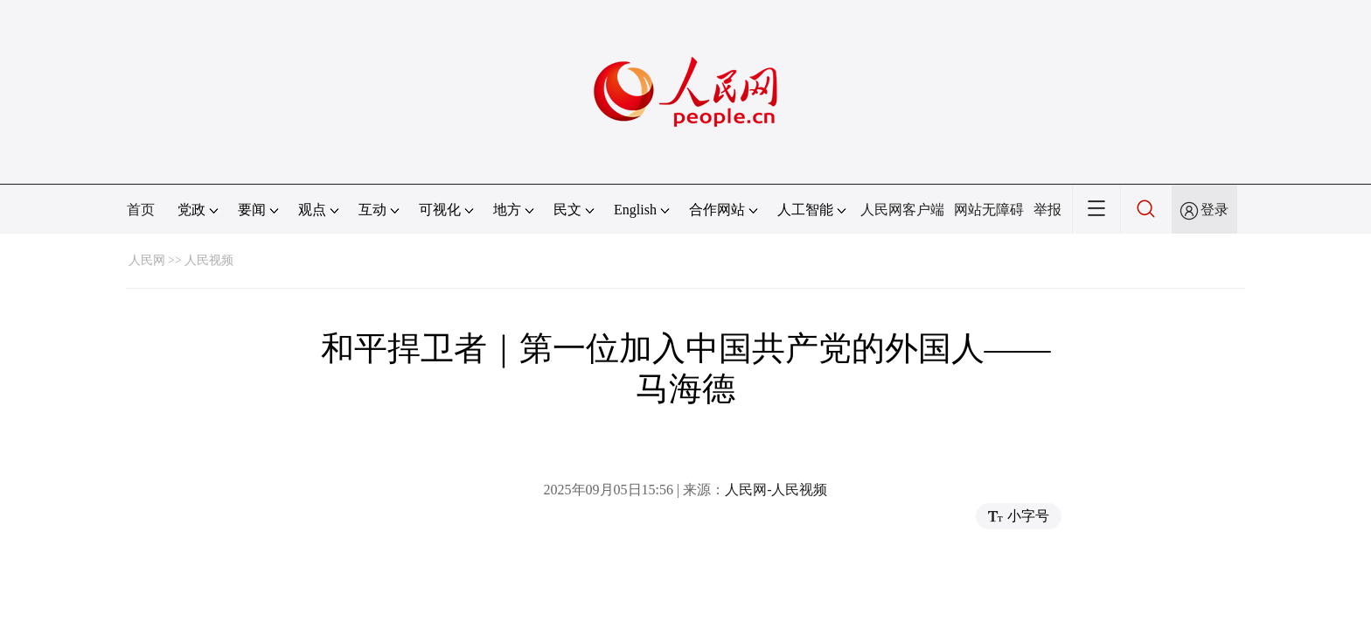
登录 (1214, 209)
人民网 (147, 260)
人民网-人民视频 (776, 489)
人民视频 (208, 260)
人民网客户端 (902, 209)
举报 (1047, 209)
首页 (141, 209)
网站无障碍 (989, 209)
